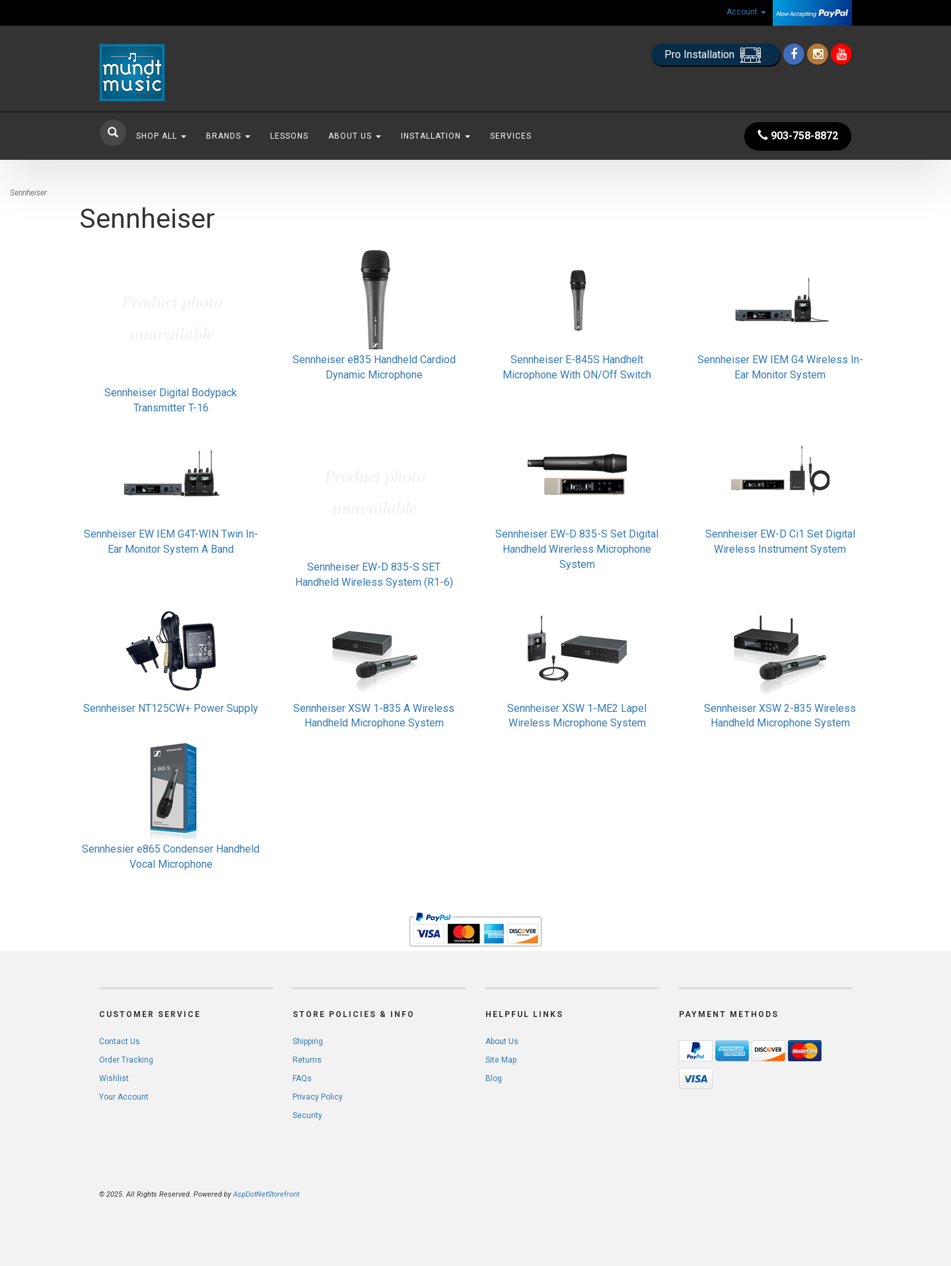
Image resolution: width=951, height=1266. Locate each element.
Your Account (124, 1097)
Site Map (500, 1060)
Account (746, 12)
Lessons (289, 136)
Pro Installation (715, 55)
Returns (307, 1060)
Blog (493, 1078)
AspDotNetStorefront (266, 1194)
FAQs (302, 1078)
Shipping (308, 1041)
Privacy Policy (318, 1097)
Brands (228, 136)
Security (307, 1115)
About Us (354, 136)
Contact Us (119, 1041)
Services (511, 136)
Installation (435, 136)
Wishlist (114, 1078)
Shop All (161, 136)
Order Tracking (126, 1060)
